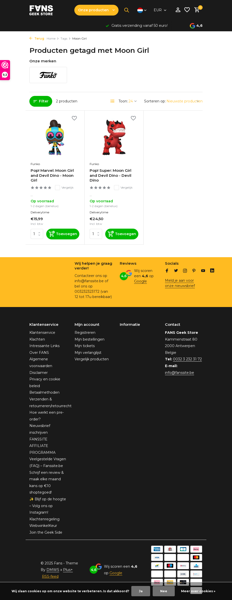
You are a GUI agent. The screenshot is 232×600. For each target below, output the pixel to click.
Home (53, 38)
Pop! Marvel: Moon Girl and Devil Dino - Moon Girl (52, 175)
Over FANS (39, 352)
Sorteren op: (155, 101)
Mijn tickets (85, 346)
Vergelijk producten (92, 359)
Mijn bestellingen (89, 339)
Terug (36, 38)
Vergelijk (64, 187)
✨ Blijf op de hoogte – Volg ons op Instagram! (47, 506)
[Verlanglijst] (187, 10)
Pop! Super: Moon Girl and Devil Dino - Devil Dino (110, 175)
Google (140, 281)
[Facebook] (167, 271)
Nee (163, 591)
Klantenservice (42, 332)
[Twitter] (176, 271)
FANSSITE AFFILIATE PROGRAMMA (42, 446)
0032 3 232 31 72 (187, 359)
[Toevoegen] (62, 234)
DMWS (52, 569)
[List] (112, 101)
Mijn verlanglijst (88, 352)
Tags (66, 38)
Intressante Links (44, 346)
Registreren (85, 332)
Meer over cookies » (198, 591)
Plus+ (68, 569)
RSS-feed (50, 576)
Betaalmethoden (44, 392)
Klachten (37, 339)
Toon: (123, 101)
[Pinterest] (194, 271)
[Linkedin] (212, 271)
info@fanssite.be (179, 372)
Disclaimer (38, 372)
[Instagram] (185, 271)
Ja (141, 591)
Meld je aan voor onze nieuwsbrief (180, 283)
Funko (35, 164)
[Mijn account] (178, 10)
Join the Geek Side (45, 532)
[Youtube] (203, 271)
